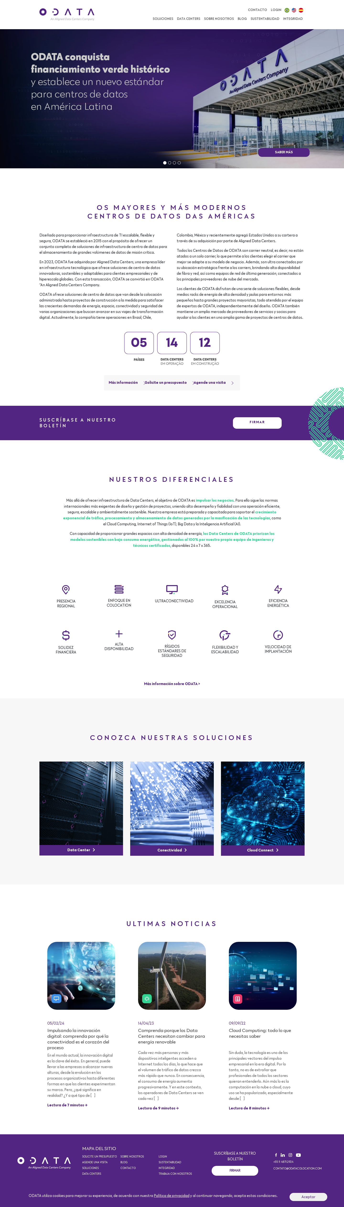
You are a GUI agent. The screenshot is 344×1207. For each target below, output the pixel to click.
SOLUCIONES (163, 19)
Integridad (293, 19)
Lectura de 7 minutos (67, 1105)
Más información (123, 383)
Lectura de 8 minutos (249, 1108)
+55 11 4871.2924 (283, 1162)
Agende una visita (210, 383)
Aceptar (308, 1197)
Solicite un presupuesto (166, 383)
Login (276, 10)
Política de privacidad (171, 1196)
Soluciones (90, 1168)
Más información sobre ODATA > (172, 684)
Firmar (257, 422)
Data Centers (188, 19)
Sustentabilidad (265, 19)
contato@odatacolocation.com (297, 1168)
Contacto (257, 10)
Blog (242, 19)
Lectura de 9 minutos (158, 1108)
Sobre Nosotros (219, 19)
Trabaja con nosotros (175, 1174)
